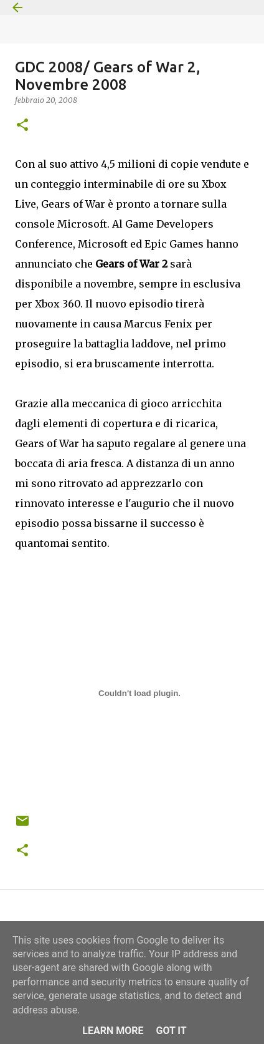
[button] (22, 125)
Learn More (112, 1031)
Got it (171, 1031)
